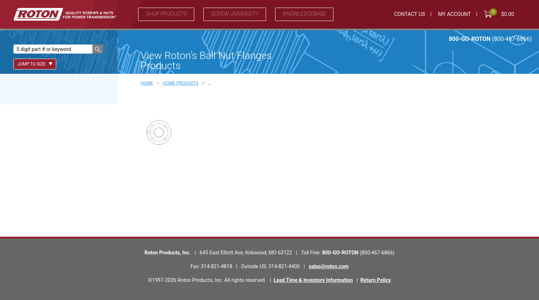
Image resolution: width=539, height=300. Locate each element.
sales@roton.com (329, 266)
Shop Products (166, 14)
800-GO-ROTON (490, 38)
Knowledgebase (304, 14)
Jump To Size (35, 64)
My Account (454, 14)
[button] (97, 49)
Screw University (234, 14)
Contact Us (409, 14)
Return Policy (375, 280)
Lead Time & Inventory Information (313, 280)
